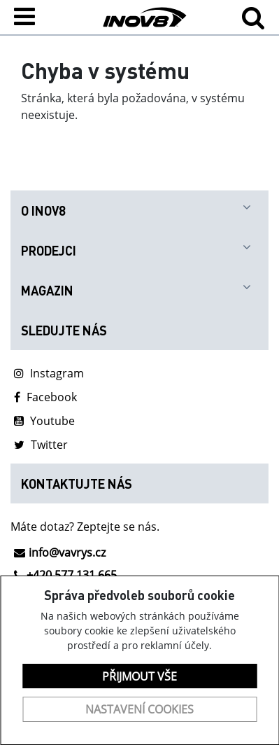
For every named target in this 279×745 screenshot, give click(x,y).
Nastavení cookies (139, 709)
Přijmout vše (139, 676)
